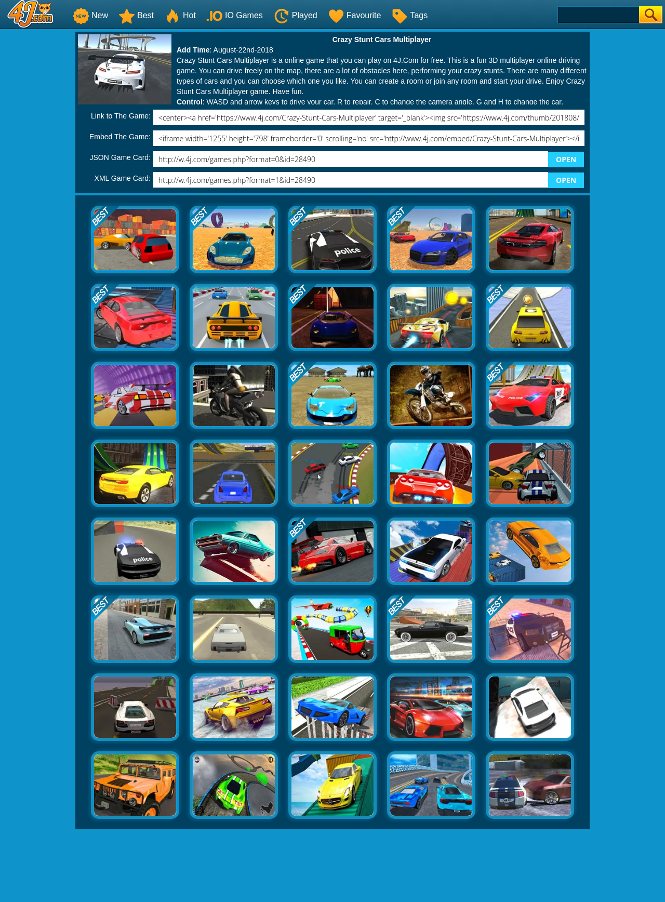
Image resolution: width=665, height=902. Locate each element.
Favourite (354, 15)
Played (295, 15)
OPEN (566, 159)
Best (136, 15)
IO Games (234, 15)
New (90, 15)
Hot (180, 15)
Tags (409, 15)
